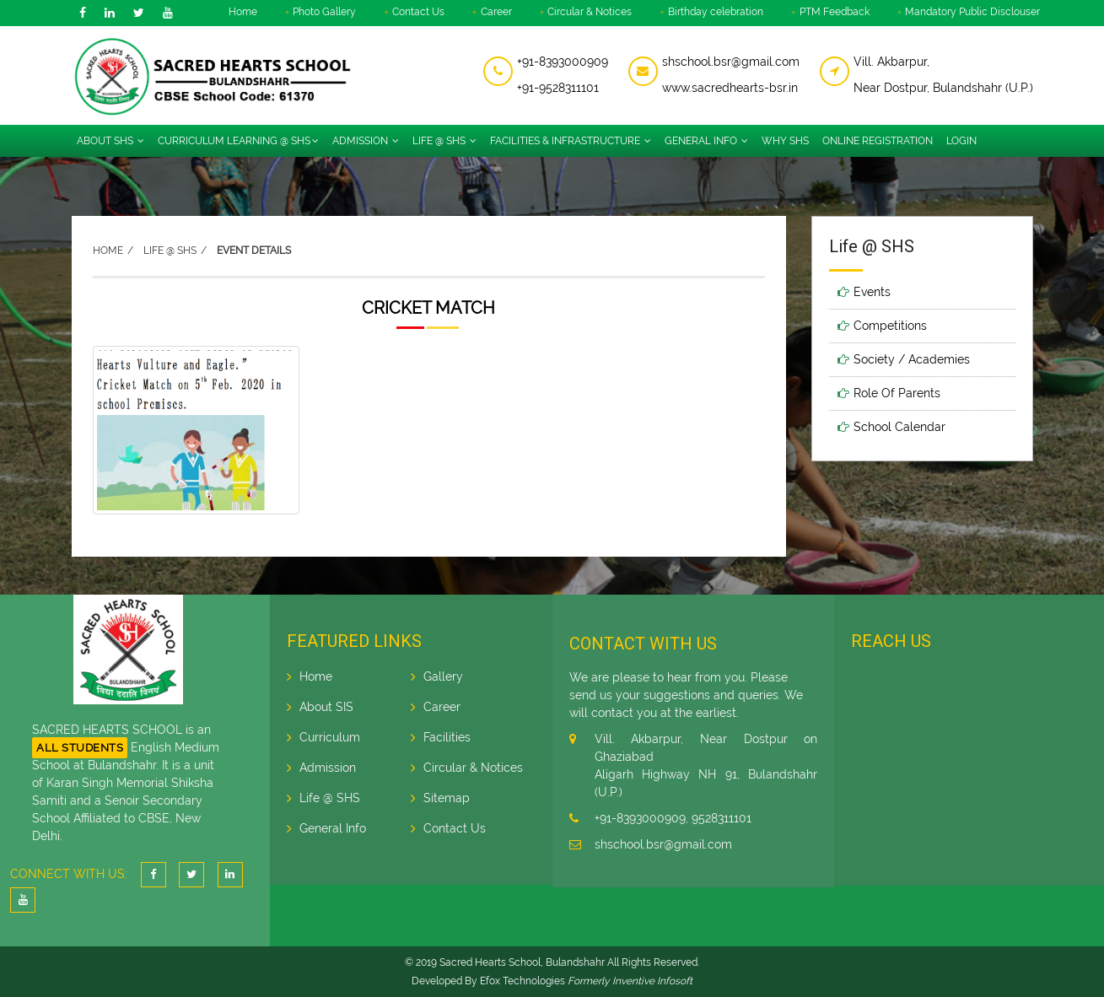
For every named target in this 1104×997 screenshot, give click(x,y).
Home (243, 12)
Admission (365, 141)
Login (961, 141)
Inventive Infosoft (652, 981)
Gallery (443, 676)
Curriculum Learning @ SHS (238, 141)
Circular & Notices (589, 12)
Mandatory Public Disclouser (972, 12)
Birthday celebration (715, 12)
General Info (332, 828)
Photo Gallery (324, 12)
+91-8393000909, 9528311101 (673, 818)
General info (706, 141)
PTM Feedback (835, 12)
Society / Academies (912, 359)
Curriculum (329, 737)
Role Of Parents (897, 393)
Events (872, 292)
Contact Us (418, 12)
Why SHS (785, 141)
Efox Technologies (522, 981)
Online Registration (877, 141)
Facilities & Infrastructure (570, 141)
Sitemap (446, 798)
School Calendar (899, 427)
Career (496, 12)
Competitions (890, 325)
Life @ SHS (444, 141)
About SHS (110, 141)
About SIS (326, 707)
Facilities (447, 737)
